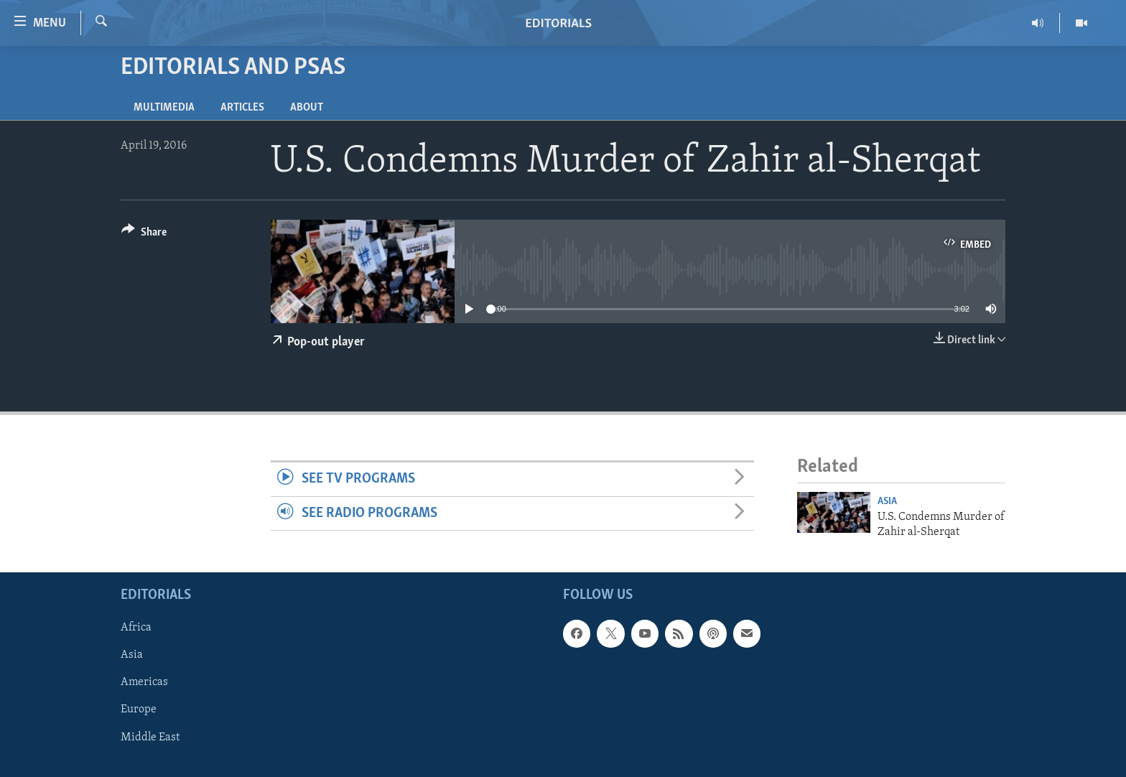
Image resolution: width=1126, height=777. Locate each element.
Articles (242, 107)
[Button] (144, 234)
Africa (136, 627)
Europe (139, 710)
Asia (887, 501)
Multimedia (164, 107)
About (306, 107)
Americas (144, 683)
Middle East (150, 737)
